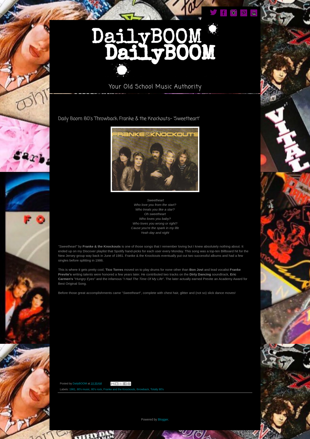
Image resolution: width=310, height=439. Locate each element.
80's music (83, 389)
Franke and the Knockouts (119, 389)
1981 (72, 389)
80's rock (96, 389)
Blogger (163, 419)
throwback (142, 389)
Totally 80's (157, 389)
